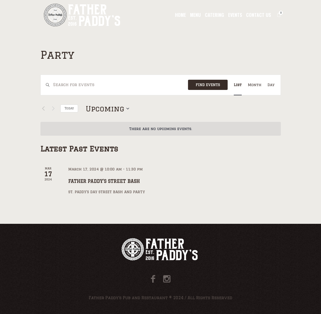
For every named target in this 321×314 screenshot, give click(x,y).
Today (69, 108)
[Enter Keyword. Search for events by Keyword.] (120, 85)
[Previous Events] (43, 109)
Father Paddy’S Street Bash (104, 181)
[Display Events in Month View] (254, 85)
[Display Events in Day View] (271, 85)
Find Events (208, 85)
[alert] (160, 129)
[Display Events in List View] (238, 85)
